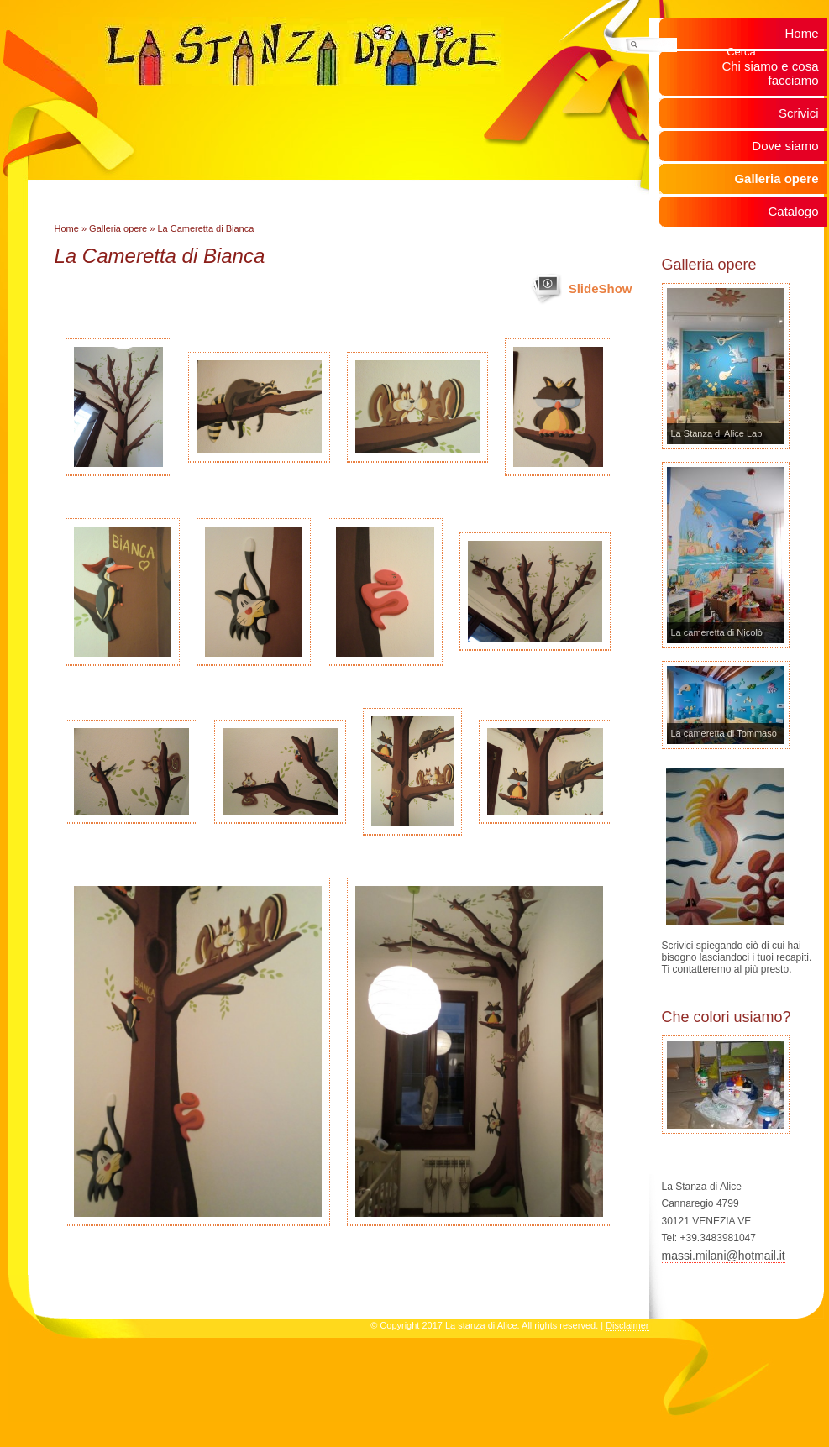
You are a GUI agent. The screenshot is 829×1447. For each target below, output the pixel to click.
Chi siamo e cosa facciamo (769, 73)
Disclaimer (627, 1325)
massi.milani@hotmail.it (723, 1255)
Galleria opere (118, 228)
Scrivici (799, 113)
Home (67, 228)
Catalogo (793, 211)
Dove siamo (785, 146)
